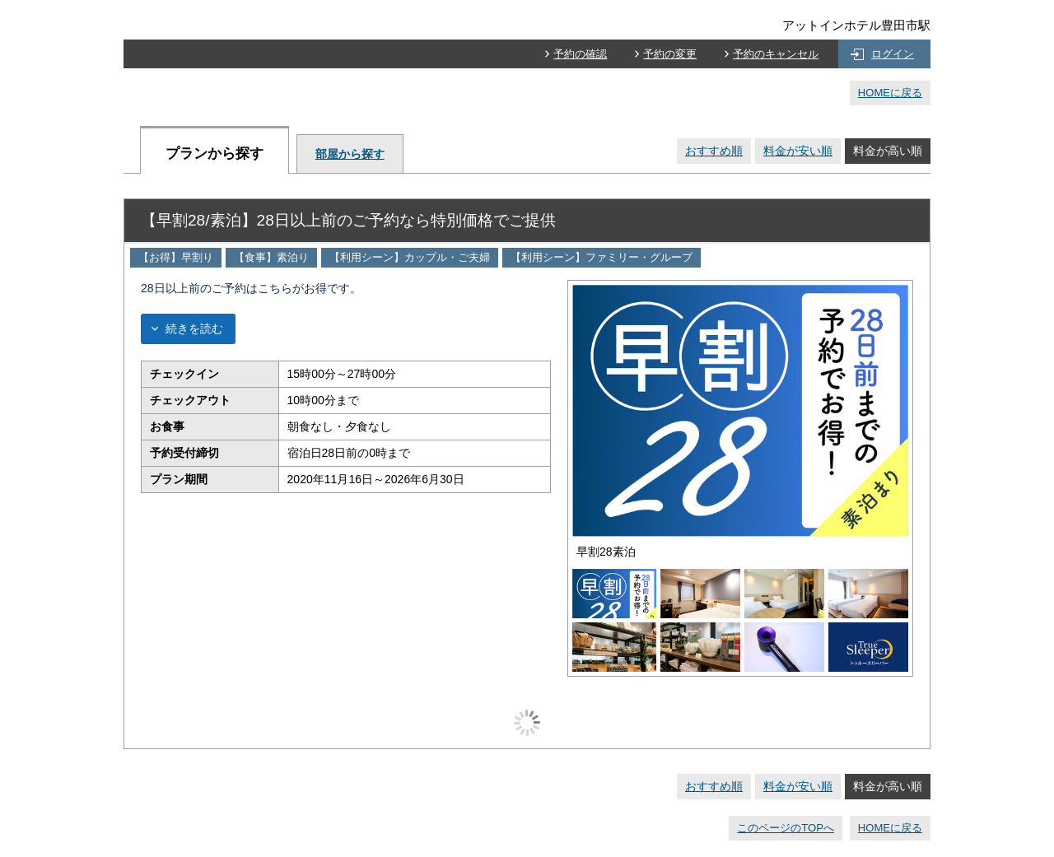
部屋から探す (350, 154)
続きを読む (194, 328)
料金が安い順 (797, 150)
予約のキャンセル (775, 54)
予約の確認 (580, 54)
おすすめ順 (714, 150)
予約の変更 (670, 54)
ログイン (892, 54)
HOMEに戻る (890, 92)
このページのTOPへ (785, 828)
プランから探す (215, 153)
